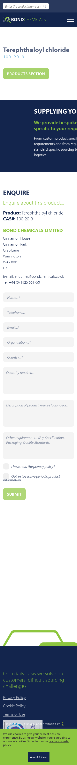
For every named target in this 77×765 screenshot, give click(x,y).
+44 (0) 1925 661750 (24, 282)
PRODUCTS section (26, 73)
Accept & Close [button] (38, 756)
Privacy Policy (14, 718)
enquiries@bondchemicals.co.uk (39, 276)
